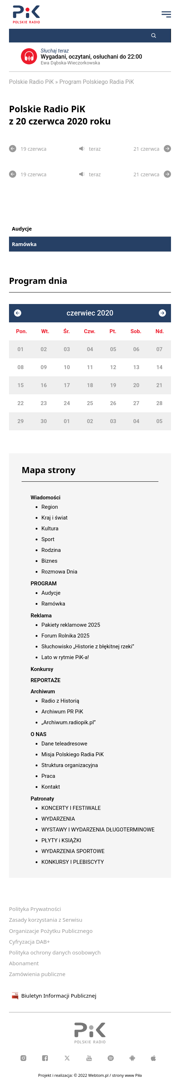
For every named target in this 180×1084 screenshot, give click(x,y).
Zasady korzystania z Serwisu (45, 919)
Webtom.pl (98, 1075)
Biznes (49, 561)
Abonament (24, 963)
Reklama (41, 615)
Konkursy (42, 669)
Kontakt (50, 787)
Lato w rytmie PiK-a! (65, 657)
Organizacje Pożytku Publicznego (51, 930)
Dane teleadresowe (64, 743)
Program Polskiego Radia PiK (96, 81)
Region (49, 507)
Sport (47, 539)
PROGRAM (44, 583)
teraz (90, 148)
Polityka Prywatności (35, 908)
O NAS (38, 734)
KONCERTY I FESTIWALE (71, 808)
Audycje (22, 228)
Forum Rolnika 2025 (65, 635)
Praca (48, 776)
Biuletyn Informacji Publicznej (52, 996)
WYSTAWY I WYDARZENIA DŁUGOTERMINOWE (97, 829)
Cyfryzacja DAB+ (29, 941)
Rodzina (51, 550)
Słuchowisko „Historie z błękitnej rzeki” (87, 646)
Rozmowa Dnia (59, 571)
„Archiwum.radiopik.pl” (68, 722)
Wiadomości (45, 497)
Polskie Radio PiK (31, 81)
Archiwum (43, 691)
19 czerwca (27, 148)
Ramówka (24, 244)
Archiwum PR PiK (62, 711)
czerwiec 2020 (90, 313)
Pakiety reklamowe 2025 (70, 625)
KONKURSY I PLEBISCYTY (72, 862)
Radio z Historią (60, 701)
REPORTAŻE (45, 680)
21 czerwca (152, 148)
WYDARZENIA (58, 819)
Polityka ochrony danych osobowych (55, 952)
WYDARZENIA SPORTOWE (72, 851)
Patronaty (42, 798)
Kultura (49, 528)
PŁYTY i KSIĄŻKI (61, 840)
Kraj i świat (54, 517)
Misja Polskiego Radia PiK (72, 754)
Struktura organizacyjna (69, 765)
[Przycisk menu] (166, 14)
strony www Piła (127, 1075)
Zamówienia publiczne (37, 974)
